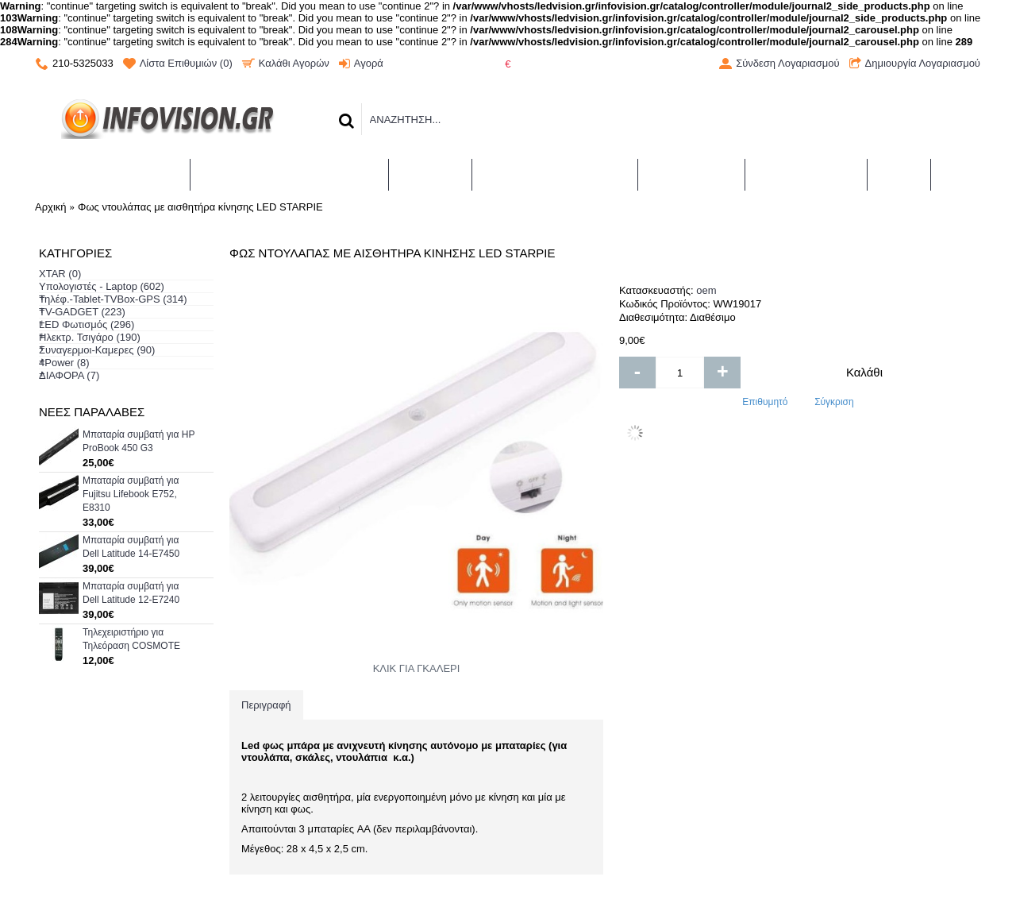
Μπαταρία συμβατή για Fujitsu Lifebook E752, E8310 (131, 494)
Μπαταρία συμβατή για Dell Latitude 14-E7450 (131, 547)
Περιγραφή (266, 705)
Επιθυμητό (764, 401)
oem (706, 290)
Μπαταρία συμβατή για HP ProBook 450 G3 (138, 441)
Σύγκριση (834, 401)
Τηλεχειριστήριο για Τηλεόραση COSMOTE (131, 639)
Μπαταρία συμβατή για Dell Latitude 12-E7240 (131, 593)
